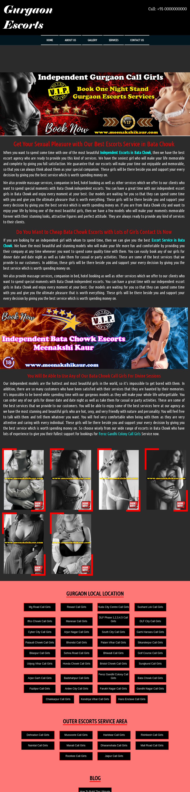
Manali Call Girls (23, 727)
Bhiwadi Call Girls (130, 646)
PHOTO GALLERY (50, 782)
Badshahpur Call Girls (25, 670)
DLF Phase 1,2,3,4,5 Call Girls (60, 623)
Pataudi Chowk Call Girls (95, 635)
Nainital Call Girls (166, 717)
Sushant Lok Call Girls (130, 610)
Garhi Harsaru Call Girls (60, 635)
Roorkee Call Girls (130, 727)
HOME (50, 40)
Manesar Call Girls (25, 624)
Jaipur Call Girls (166, 727)
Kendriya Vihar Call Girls (130, 681)
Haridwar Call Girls (95, 717)
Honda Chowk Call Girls (60, 656)
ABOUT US (70, 40)
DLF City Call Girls (95, 624)
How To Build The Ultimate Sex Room (95, 765)
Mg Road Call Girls (26, 610)
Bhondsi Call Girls (129, 635)
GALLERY (92, 40)
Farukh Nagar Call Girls (25, 681)
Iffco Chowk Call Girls (164, 610)
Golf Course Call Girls (164, 646)
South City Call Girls (25, 635)
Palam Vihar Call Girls (164, 635)
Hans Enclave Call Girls (164, 681)
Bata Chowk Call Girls (95, 670)
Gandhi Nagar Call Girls (60, 681)
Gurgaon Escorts (28, 17)
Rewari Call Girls (60, 610)
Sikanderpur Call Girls (25, 646)
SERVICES (113, 40)
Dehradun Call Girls (23, 717)
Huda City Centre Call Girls (95, 609)
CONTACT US (137, 40)
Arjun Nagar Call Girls (164, 624)
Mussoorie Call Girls (59, 717)
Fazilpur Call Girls (130, 670)
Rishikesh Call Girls (131, 717)
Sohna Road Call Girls (95, 646)
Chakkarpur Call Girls (95, 681)
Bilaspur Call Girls (60, 646)
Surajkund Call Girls (129, 656)
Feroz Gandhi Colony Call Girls (120, 434)
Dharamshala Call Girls (59, 727)
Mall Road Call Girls (95, 727)
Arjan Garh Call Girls (164, 656)
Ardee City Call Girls (164, 670)
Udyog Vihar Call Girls (25, 656)
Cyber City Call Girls (129, 624)
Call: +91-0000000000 (167, 9)
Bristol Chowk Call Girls (94, 656)
